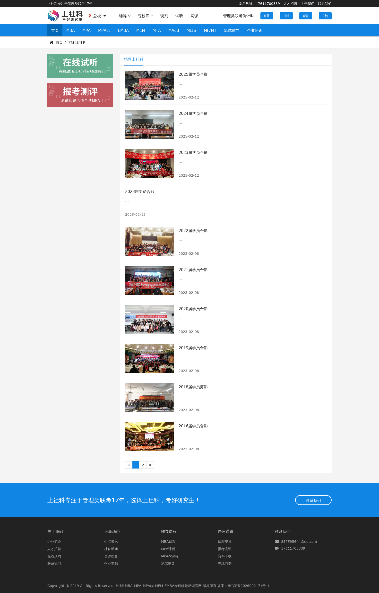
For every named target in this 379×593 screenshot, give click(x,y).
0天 (267, 16)
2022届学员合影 (193, 230)
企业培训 (255, 30)
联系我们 (325, 3)
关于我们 (307, 3)
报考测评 (225, 549)
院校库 (145, 16)
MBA (70, 30)
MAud (173, 30)
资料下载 (225, 556)
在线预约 (54, 556)
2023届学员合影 (193, 152)
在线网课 (225, 563)
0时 (286, 16)
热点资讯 (111, 541)
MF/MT (210, 30)
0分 (306, 16)
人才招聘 (290, 3)
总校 (97, 16)
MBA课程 (168, 541)
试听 (179, 16)
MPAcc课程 (170, 556)
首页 (55, 30)
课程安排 (225, 541)
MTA (157, 30)
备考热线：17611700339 (259, 3)
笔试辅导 (232, 30)
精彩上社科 (77, 42)
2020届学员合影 (193, 308)
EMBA (123, 30)
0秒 (325, 16)
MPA (86, 30)
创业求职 (111, 563)
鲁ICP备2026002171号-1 (248, 586)
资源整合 (111, 556)
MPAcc (104, 30)
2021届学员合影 (193, 269)
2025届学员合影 (193, 74)
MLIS (191, 30)
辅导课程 (169, 531)
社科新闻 (111, 549)
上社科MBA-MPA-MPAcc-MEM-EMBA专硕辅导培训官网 (158, 586)
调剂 (164, 16)
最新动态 (112, 531)
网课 (194, 16)
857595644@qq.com (299, 541)
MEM (140, 30)
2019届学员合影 (193, 348)
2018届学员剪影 (193, 387)
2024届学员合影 (193, 113)
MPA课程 (168, 549)
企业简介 (54, 541)
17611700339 (293, 548)
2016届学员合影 (193, 426)
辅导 (124, 16)
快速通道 (225, 531)
